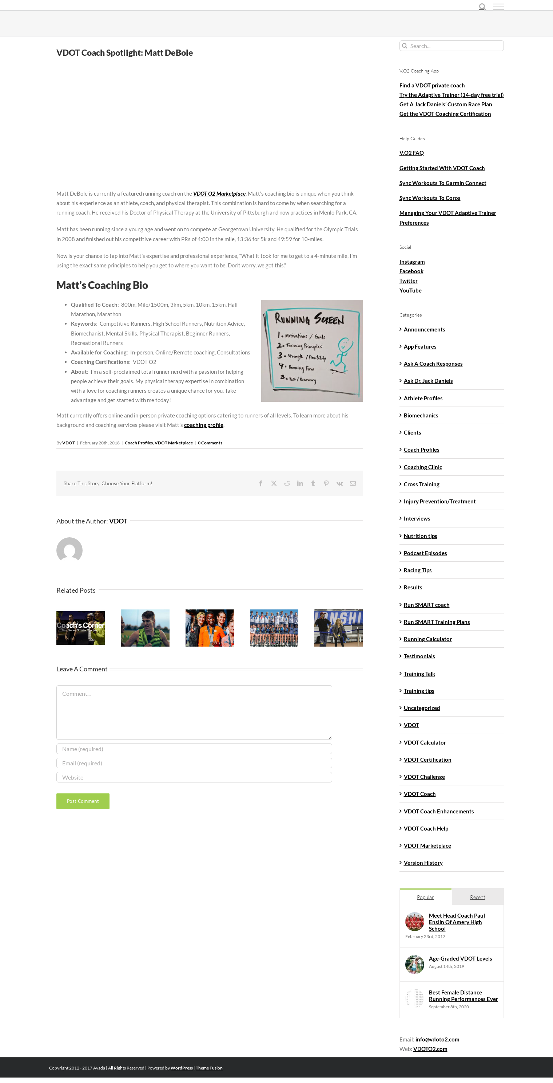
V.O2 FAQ (411, 152)
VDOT (68, 443)
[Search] (404, 45)
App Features (420, 346)
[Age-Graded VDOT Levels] (414, 960)
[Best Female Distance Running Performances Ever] (414, 993)
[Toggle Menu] (498, 7)
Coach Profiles (139, 443)
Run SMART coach (427, 604)
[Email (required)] (194, 763)
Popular (425, 897)
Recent (477, 897)
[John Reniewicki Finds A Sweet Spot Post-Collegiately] (145, 612)
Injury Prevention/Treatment (440, 501)
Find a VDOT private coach (432, 85)
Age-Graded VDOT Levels (460, 958)
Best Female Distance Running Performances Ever (463, 995)
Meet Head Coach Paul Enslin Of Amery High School (457, 922)
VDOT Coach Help (426, 828)
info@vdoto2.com (437, 1039)
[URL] (194, 777)
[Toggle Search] (482, 6)
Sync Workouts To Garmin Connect (442, 183)
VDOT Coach (420, 793)
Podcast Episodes (425, 553)
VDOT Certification (427, 759)
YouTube (410, 290)
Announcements (424, 329)
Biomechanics (421, 415)
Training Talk (419, 673)
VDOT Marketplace (174, 443)
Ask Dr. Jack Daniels (428, 380)
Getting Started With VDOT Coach (442, 168)
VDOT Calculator (425, 742)
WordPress (182, 1068)
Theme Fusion (209, 1068)
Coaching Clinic (423, 467)
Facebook (411, 271)
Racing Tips (418, 570)
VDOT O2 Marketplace (219, 193)
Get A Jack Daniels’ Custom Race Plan (445, 104)
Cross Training (421, 484)
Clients (412, 432)
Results (413, 587)
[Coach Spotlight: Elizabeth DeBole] (338, 612)
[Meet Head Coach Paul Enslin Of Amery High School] (414, 917)
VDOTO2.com (430, 1048)
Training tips (419, 690)
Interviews (417, 518)
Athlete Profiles (423, 398)
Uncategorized (422, 708)
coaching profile (203, 424)
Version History (423, 862)
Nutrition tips (420, 536)
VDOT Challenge (424, 776)
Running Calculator (428, 639)
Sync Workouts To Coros (430, 198)
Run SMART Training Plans (437, 622)
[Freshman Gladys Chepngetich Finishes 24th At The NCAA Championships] (210, 612)
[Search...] (451, 45)
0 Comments (210, 443)
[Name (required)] (194, 748)
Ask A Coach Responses (433, 363)
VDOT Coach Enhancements (439, 811)
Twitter (408, 280)
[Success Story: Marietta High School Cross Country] (274, 612)
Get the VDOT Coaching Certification (445, 113)
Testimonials (419, 656)
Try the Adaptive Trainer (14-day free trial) (451, 94)
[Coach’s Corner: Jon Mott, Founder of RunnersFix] (80, 612)
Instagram (412, 261)
